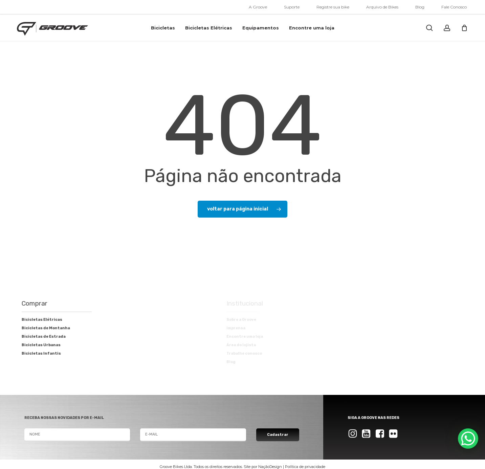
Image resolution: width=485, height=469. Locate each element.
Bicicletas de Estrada (38, 336)
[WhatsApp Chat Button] (468, 438)
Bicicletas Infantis (35, 353)
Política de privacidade (305, 466)
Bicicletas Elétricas (36, 319)
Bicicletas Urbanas (35, 345)
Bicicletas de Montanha (40, 328)
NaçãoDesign (270, 466)
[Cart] (464, 27)
